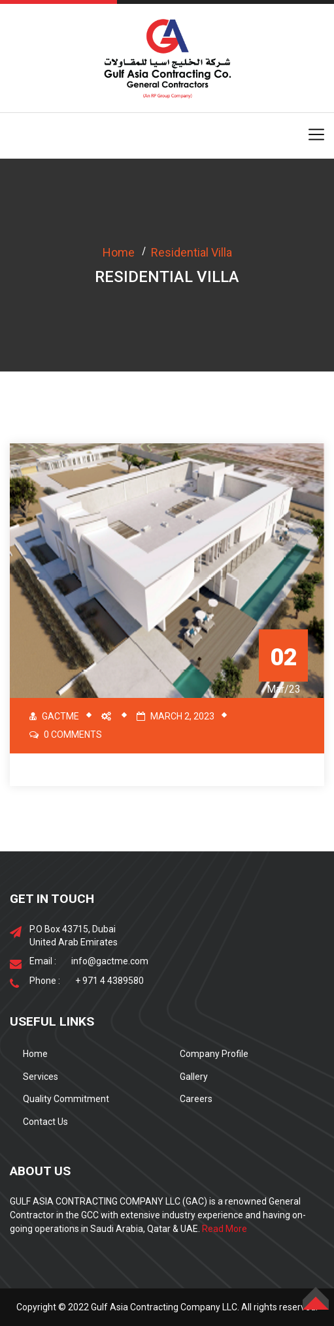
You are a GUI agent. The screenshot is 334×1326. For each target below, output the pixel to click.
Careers (196, 1099)
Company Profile (214, 1054)
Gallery (194, 1076)
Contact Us (45, 1121)
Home (119, 252)
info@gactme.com (109, 961)
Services (40, 1076)
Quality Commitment (66, 1099)
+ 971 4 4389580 (109, 980)
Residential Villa (191, 252)
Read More (224, 1228)
